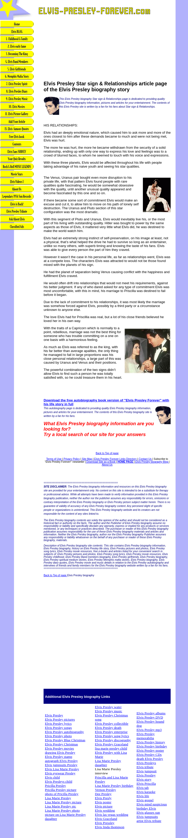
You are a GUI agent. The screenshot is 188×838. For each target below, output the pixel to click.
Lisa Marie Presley (58, 798)
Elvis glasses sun (148, 812)
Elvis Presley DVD (149, 717)
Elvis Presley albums (150, 713)
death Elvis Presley (149, 759)
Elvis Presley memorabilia (145, 736)
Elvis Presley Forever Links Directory (115, 459)
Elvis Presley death (108, 728)
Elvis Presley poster (150, 750)
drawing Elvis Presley (60, 752)
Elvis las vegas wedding (111, 815)
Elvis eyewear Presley (60, 773)
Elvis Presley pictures (60, 719)
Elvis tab (142, 788)
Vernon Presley (105, 790)
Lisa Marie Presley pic (60, 806)
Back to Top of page (107, 453)
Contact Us (145, 459)
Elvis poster (103, 802)
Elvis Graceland (106, 819)
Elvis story (143, 779)
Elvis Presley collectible (111, 723)
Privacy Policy (71, 459)
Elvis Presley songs (58, 728)
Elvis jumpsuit (146, 771)
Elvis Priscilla (146, 783)
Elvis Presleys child (58, 781)
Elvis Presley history (150, 742)
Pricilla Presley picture (60, 790)
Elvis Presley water (108, 707)
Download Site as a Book (101, 461)
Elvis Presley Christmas (61, 744)
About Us (107, 464)
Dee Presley (103, 794)
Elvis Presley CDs (149, 755)
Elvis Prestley (146, 775)
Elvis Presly (103, 798)
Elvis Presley (54, 715)
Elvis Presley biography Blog (152, 461)
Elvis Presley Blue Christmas (65, 740)
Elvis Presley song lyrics (112, 736)
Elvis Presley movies (59, 748)
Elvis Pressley (104, 823)
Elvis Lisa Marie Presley (62, 769)
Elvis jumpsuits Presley (61, 765)
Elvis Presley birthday (151, 746)
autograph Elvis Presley (61, 761)
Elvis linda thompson (109, 827)
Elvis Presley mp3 (149, 730)
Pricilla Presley (55, 786)
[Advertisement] (16, 312)
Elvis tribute (145, 767)
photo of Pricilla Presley (61, 794)
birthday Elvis (146, 808)
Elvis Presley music (108, 711)
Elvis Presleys (146, 763)
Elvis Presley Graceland (111, 744)
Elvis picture (104, 806)
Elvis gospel (145, 800)
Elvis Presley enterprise (111, 732)
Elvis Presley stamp (58, 757)
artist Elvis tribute (148, 821)
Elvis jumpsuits (147, 817)
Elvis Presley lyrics (58, 723)
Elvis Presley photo (58, 736)
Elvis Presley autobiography (64, 732)
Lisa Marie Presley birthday (114, 786)
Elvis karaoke (145, 792)
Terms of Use (54, 459)
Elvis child (52, 777)
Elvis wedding (105, 810)
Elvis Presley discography (113, 740)
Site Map (87, 459)
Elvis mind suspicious (151, 804)
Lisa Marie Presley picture (63, 802)
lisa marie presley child (111, 748)
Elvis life (142, 796)
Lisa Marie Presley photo (62, 810)
